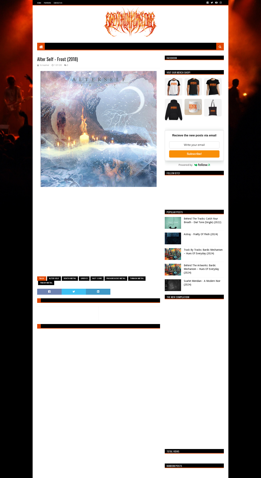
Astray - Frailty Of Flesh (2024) (201, 234)
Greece (84, 278)
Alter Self (54, 278)
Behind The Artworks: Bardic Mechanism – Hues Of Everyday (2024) (201, 269)
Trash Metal (46, 283)
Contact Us (58, 2)
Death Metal (70, 278)
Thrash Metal (137, 278)
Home (39, 2)
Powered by (194, 164)
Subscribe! (194, 153)
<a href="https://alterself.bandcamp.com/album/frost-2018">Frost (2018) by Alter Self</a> (98, 232)
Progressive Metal (115, 278)
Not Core (97, 278)
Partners (47, 2)
